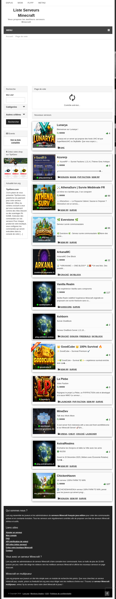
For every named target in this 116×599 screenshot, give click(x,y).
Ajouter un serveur (14, 532)
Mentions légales (37, 593)
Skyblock (75, 275)
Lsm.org (26, 593)
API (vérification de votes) (17, 541)
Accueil (9, 36)
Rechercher (13, 122)
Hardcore (66, 307)
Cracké (64, 275)
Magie (73, 177)
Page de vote (21, 36)
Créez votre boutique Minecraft (19, 548)
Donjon (64, 177)
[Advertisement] (58, 62)
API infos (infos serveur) (16, 545)
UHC (62, 148)
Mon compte (11, 535)
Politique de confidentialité (60, 593)
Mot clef (9, 95)
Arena (63, 434)
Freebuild (84, 336)
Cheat (71, 434)
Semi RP (96, 177)
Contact (9, 551)
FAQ (8, 538)
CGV (47, 593)
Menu (58, 30)
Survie (73, 210)
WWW (62, 133)
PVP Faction (83, 177)
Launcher (65, 402)
